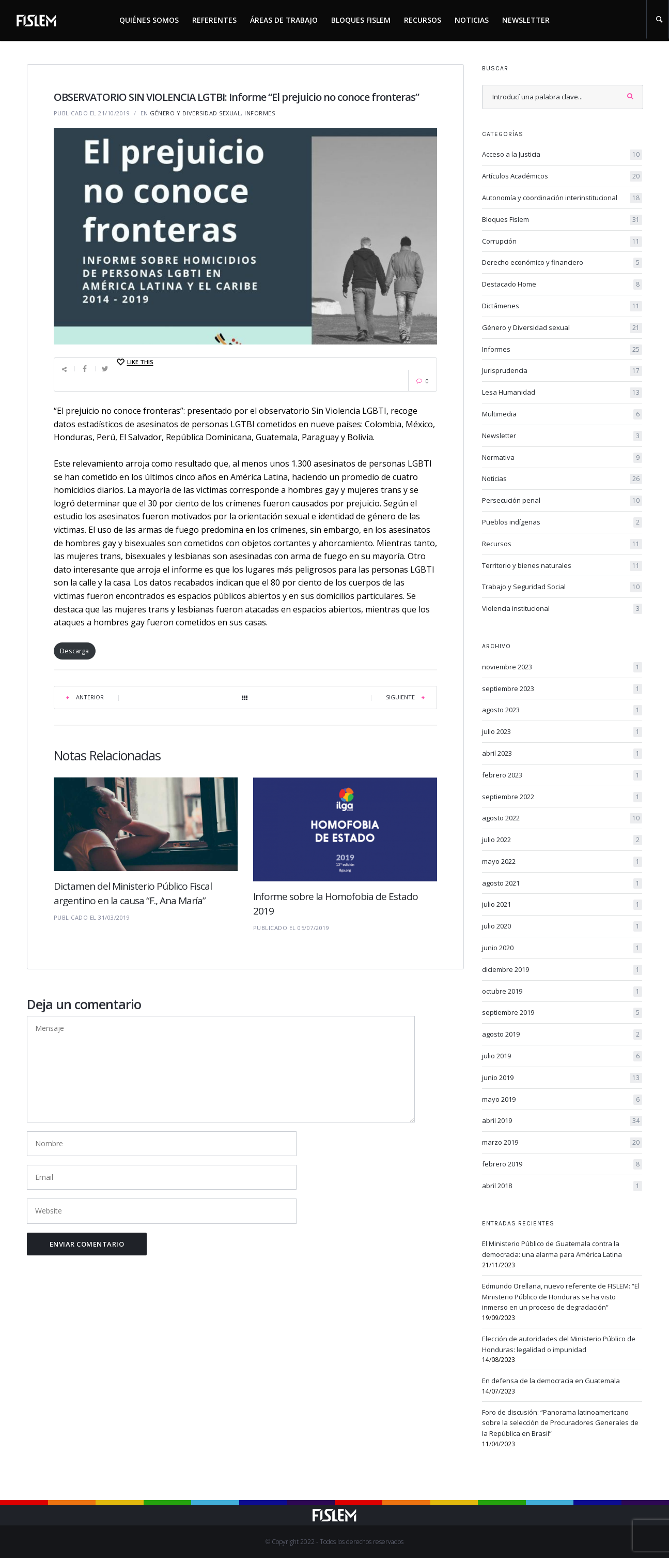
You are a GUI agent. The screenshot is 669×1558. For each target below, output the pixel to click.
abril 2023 (562, 753)
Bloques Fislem (361, 20)
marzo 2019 (562, 1142)
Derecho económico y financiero (562, 263)
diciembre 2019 (562, 970)
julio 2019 (562, 1056)
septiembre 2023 (562, 689)
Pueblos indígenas (562, 522)
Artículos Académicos (562, 176)
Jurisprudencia (562, 371)
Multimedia (562, 414)
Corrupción (562, 241)
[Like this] (134, 362)
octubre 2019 (562, 991)
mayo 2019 (562, 1100)
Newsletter (526, 20)
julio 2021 (562, 905)
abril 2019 (562, 1121)
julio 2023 (562, 732)
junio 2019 (562, 1078)
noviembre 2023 (562, 667)
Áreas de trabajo (284, 20)
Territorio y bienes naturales (562, 566)
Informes (259, 113)
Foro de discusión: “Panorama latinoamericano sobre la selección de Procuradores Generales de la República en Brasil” (560, 1423)
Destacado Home (562, 284)
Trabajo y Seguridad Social (562, 587)
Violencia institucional (562, 609)
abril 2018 (562, 1186)
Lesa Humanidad (562, 392)
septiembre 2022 (562, 797)
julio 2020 (562, 926)
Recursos (422, 20)
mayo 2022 (562, 862)
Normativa (562, 458)
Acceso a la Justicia (562, 154)
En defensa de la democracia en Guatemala (551, 1380)
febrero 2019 (562, 1164)
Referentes (214, 20)
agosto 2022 (562, 818)
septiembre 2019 (562, 1013)
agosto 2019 (562, 1034)
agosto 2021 (562, 883)
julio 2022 (562, 840)
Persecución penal (562, 501)
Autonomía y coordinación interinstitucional (562, 198)
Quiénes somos (149, 20)
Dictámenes (562, 306)
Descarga (74, 650)
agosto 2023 (562, 710)
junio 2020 (562, 948)
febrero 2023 (562, 775)
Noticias (472, 20)
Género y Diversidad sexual (195, 113)
